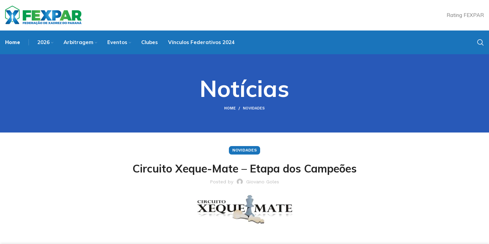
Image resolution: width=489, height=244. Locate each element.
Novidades (254, 108)
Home (230, 108)
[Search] (480, 42)
